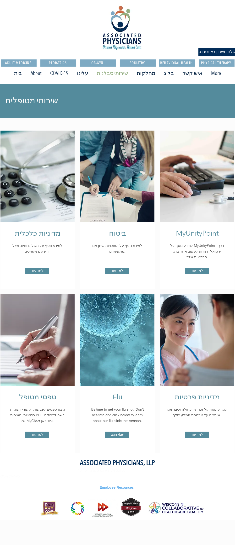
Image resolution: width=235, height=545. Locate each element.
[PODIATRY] (138, 63)
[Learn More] (117, 435)
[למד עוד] (37, 271)
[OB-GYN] (98, 63)
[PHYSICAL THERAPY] (216, 63)
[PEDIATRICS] (58, 63)
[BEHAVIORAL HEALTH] (177, 63)
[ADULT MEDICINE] (18, 63)
